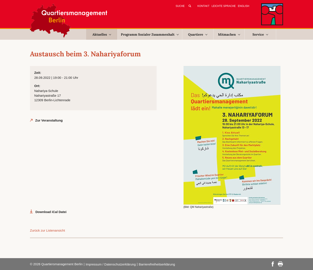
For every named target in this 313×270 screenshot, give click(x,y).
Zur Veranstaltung (49, 120)
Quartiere (197, 34)
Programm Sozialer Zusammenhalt (150, 34)
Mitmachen (229, 34)
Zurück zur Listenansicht (47, 230)
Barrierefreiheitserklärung (157, 264)
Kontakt (204, 6)
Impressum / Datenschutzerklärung (111, 264)
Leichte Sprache (224, 6)
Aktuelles (101, 34)
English (243, 6)
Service (260, 34)
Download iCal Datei (51, 212)
